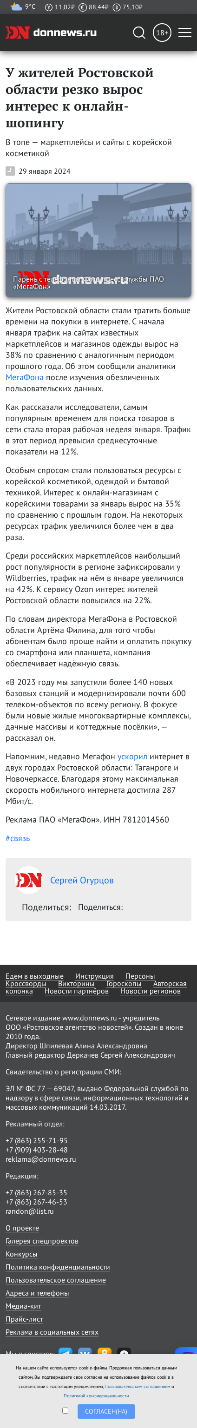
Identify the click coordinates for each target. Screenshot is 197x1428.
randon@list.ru (30, 1211)
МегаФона (25, 377)
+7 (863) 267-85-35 (36, 1192)
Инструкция (94, 976)
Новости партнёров (77, 990)
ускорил (132, 756)
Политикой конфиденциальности (96, 1396)
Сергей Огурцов (64, 880)
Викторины (76, 983)
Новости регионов (150, 990)
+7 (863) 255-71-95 (37, 1140)
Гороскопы (124, 983)
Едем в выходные (35, 976)
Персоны (140, 976)
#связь (18, 838)
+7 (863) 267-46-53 (36, 1201)
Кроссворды (26, 983)
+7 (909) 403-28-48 (37, 1149)
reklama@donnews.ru (41, 1159)
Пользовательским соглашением (137, 1386)
